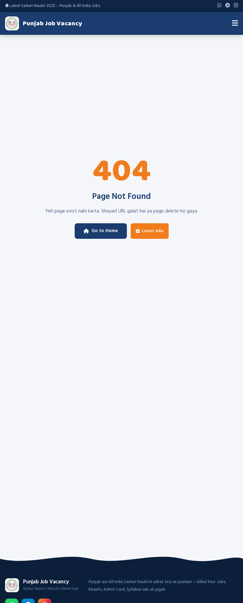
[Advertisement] (121, 82)
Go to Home (101, 231)
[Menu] (235, 23)
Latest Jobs (150, 231)
